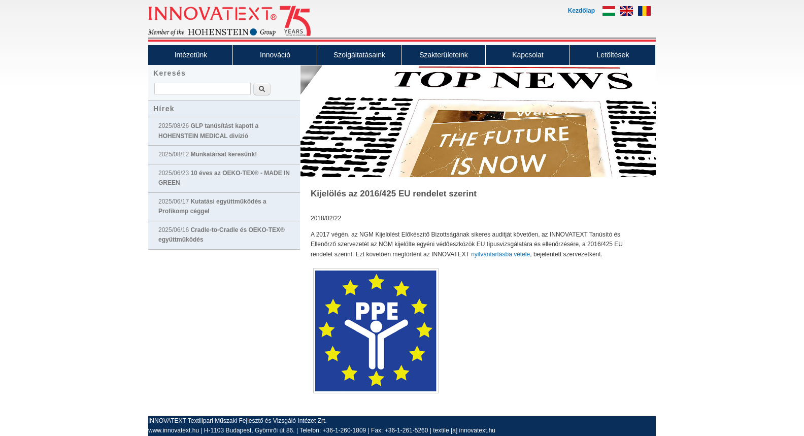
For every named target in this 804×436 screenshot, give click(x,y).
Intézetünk (191, 55)
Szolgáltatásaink (359, 55)
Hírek (164, 109)
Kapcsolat (527, 55)
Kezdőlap (581, 10)
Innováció (275, 55)
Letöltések (613, 55)
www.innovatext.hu (173, 430)
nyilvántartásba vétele (500, 254)
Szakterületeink (443, 55)
